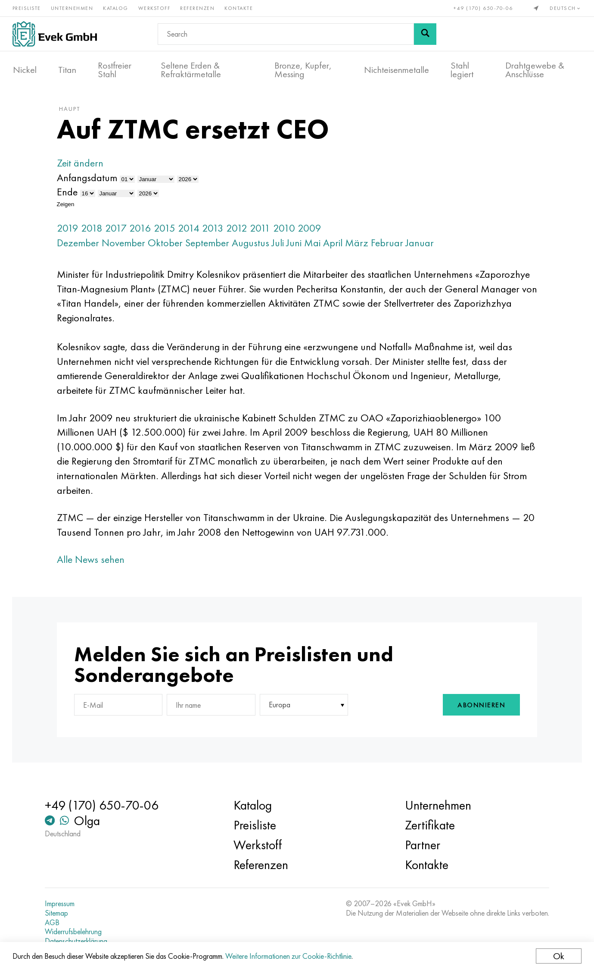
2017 (120, 231)
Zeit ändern (84, 166)
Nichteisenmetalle (396, 69)
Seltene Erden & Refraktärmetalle (191, 69)
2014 (193, 231)
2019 (72, 231)
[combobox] (301, 708)
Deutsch (565, 7)
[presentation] (391, 708)
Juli (282, 245)
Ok (558, 956)
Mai (316, 245)
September (211, 245)
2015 (169, 231)
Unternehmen (72, 7)
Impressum (63, 903)
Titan (67, 69)
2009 (314, 231)
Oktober (169, 245)
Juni (298, 245)
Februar (391, 245)
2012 (241, 231)
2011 (264, 231)
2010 (288, 231)
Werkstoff (155, 7)
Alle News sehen (95, 562)
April (337, 245)
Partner (421, 845)
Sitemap (60, 913)
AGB (55, 922)
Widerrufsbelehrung (76, 931)
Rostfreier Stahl (114, 69)
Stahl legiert (462, 69)
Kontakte (239, 7)
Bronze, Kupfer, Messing (303, 69)
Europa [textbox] (278, 708)
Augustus (255, 245)
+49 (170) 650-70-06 (483, 7)
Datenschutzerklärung (79, 941)
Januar (424, 245)
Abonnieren (477, 708)
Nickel (25, 69)
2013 (217, 231)
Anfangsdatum (91, 180)
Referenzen (198, 7)
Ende (71, 195)
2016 (144, 231)
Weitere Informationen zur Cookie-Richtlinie (289, 956)
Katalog (116, 7)
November (127, 245)
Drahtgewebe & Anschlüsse (534, 69)
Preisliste (27, 7)
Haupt (73, 112)
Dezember (82, 245)
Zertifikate (429, 825)
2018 (96, 231)
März (361, 245)
